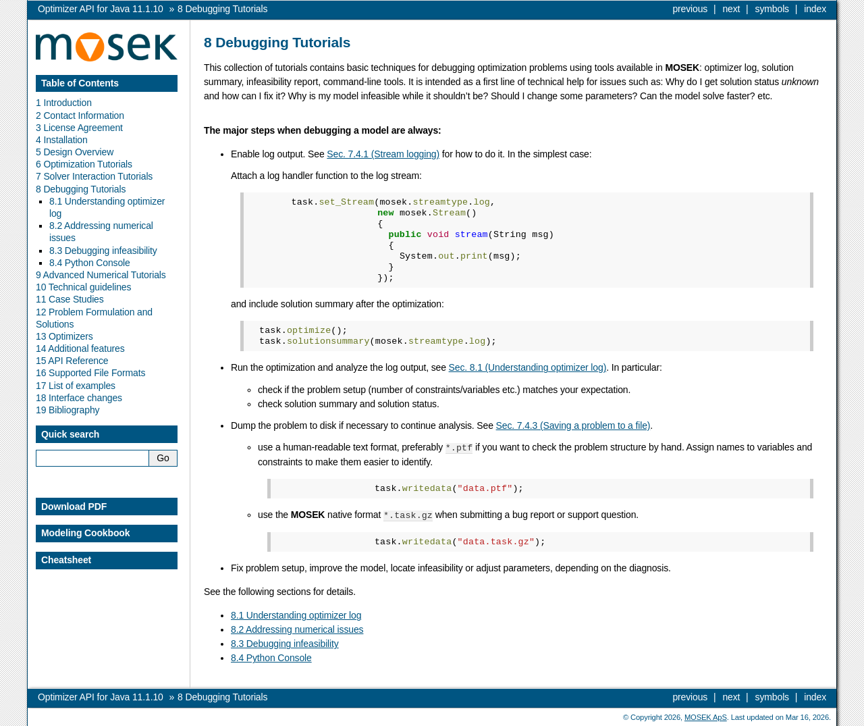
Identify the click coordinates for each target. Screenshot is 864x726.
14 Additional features (80, 348)
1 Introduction (64, 102)
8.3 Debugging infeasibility (285, 642)
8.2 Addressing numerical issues (297, 628)
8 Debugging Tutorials (81, 189)
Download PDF (74, 506)
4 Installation (62, 139)
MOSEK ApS (705, 716)
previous (689, 8)
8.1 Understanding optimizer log (296, 613)
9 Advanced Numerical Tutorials (101, 274)
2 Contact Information (80, 115)
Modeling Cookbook (85, 532)
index (815, 8)
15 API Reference (72, 360)
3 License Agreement (79, 127)
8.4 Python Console (271, 656)
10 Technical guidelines (83, 287)
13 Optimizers (64, 336)
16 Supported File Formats (90, 372)
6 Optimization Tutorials (84, 164)
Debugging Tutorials (222, 8)
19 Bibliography (67, 410)
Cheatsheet (66, 559)
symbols (772, 8)
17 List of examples (75, 385)
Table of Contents (80, 83)
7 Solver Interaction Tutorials (94, 176)
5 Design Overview (74, 152)
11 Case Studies (70, 299)
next (731, 8)
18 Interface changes (79, 397)
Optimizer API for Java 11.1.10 (100, 8)
